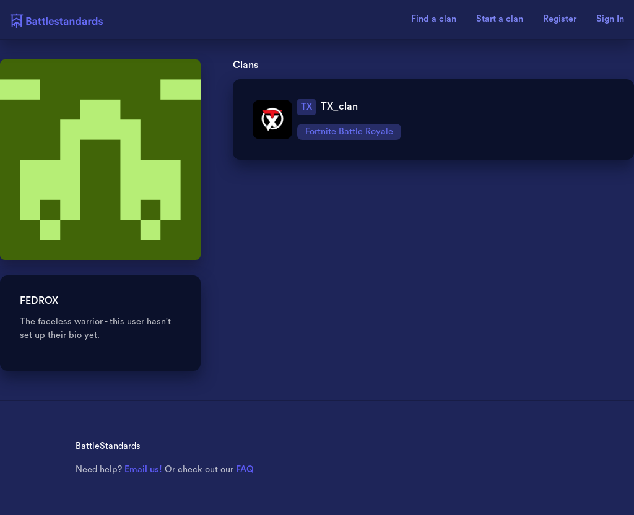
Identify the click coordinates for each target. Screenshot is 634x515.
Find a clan (433, 19)
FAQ (245, 469)
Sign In (610, 19)
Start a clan (499, 19)
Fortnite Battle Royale (349, 131)
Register (559, 19)
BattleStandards (108, 446)
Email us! (143, 469)
